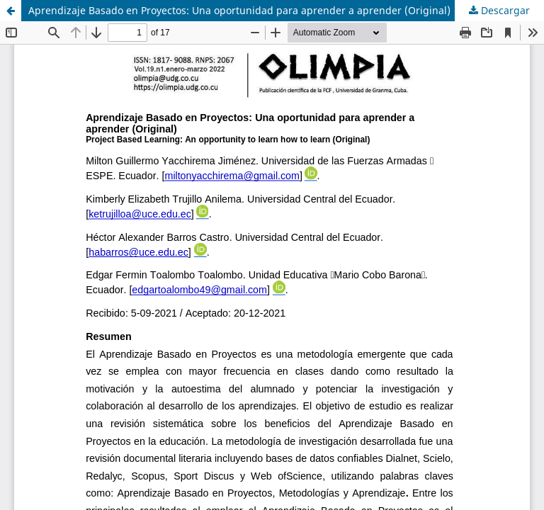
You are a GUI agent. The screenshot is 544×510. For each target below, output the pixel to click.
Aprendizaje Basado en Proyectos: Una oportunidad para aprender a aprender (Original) (239, 10)
